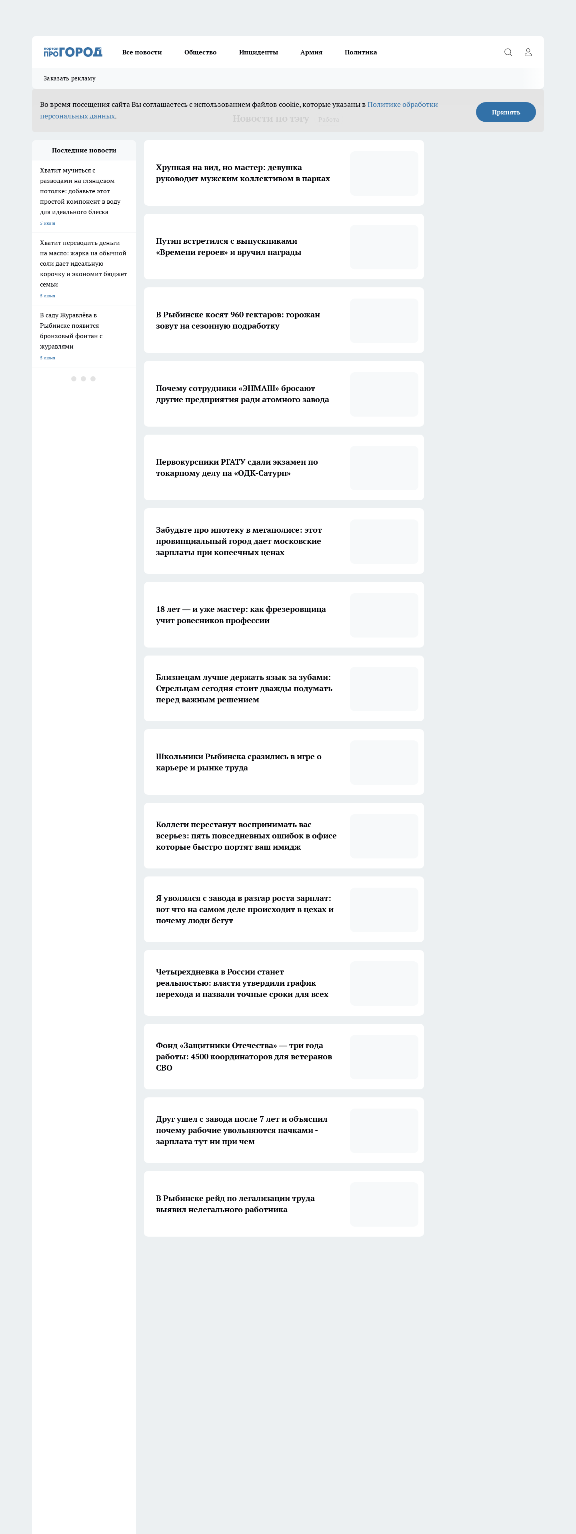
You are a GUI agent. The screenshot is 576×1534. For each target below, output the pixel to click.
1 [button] (244, 1261)
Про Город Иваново (329, 1324)
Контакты (144, 1382)
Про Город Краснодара (195, 1353)
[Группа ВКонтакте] (382, 1337)
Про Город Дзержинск (57, 1353)
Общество (200, 52)
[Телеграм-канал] (422, 1337)
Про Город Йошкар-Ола (59, 1335)
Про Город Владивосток (127, 1353)
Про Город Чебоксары (56, 1324)
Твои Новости (184, 1335)
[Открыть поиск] (508, 52)
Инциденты (258, 52)
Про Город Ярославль (193, 1324)
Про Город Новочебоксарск (131, 1324)
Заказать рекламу (70, 78)
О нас (38, 1382)
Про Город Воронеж (260, 1324)
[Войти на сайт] (528, 52)
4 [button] (300, 1261)
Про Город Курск (119, 1335)
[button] (335, 1260)
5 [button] (319, 1261)
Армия (311, 52)
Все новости (142, 52)
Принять (506, 112)
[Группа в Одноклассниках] (402, 1337)
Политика (361, 52)
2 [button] (262, 1261)
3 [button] (281, 1261)
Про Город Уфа (255, 1335)
